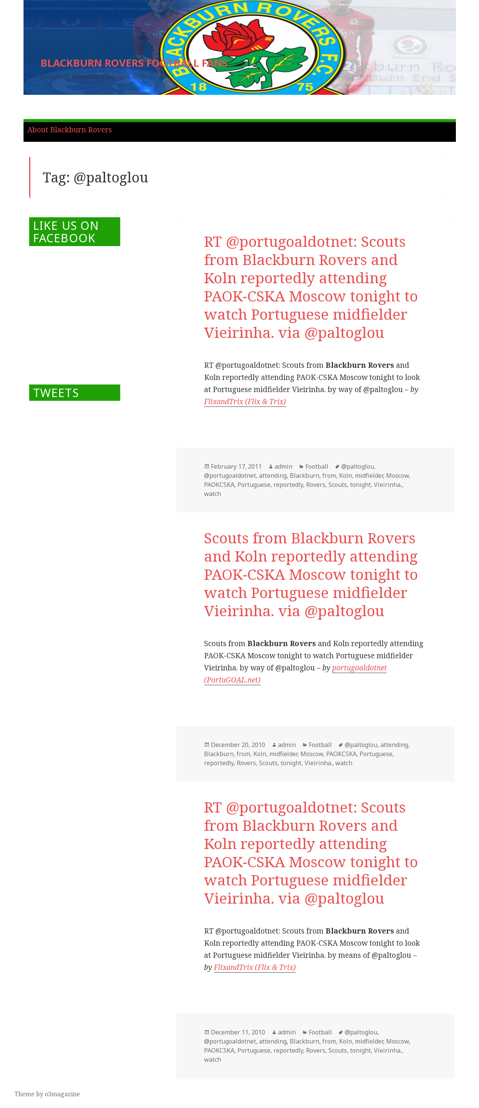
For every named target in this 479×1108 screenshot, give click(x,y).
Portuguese (253, 484)
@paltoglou (357, 466)
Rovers (315, 484)
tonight (360, 484)
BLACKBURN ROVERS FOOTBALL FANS (134, 63)
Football (316, 466)
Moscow (397, 475)
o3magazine (62, 1094)
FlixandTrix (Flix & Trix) (245, 401)
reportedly (288, 484)
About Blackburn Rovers (69, 130)
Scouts (337, 484)
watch (212, 494)
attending (273, 475)
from (329, 475)
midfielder (369, 475)
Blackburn (304, 475)
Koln (345, 475)
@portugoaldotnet (230, 475)
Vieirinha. (388, 484)
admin (283, 466)
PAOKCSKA (219, 484)
